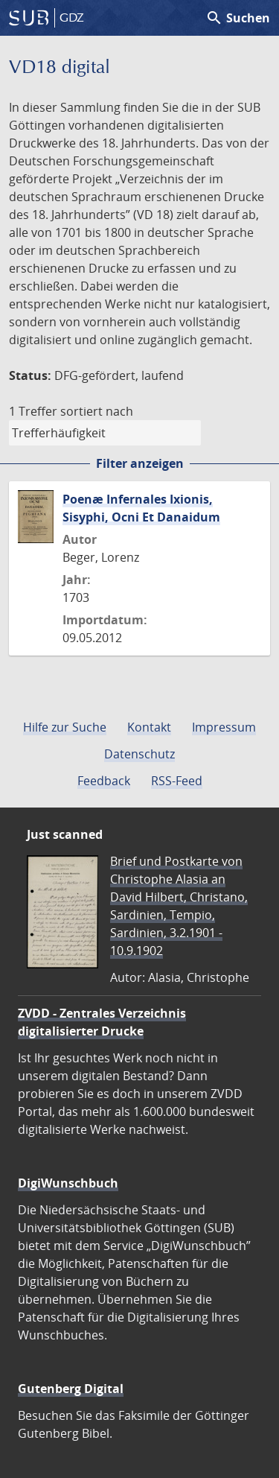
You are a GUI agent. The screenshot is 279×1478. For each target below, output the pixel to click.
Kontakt (149, 727)
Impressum (224, 727)
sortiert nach (96, 411)
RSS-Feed (176, 781)
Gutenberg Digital (71, 1388)
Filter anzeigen (140, 463)
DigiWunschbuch (68, 1183)
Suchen (237, 18)
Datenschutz (139, 754)
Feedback (103, 781)
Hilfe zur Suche (64, 727)
